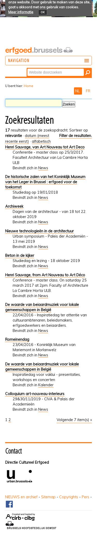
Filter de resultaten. (75, 135)
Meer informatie (20, 12)
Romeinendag (17, 339)
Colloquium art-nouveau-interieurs (34, 393)
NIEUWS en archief (21, 497)
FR (88, 91)
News (43, 168)
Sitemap (48, 497)
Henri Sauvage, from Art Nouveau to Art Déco (45, 275)
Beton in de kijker (19, 255)
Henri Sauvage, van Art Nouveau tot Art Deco (45, 147)
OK (43, 12)
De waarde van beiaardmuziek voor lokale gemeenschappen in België (42, 307)
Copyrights (68, 497)
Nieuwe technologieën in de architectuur (39, 231)
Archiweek (14, 206)
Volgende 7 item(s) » (74, 419)
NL (78, 91)
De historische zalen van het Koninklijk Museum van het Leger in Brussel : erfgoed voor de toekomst (45, 181)
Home (28, 86)
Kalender (46, 385)
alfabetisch (41, 141)
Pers (85, 497)
